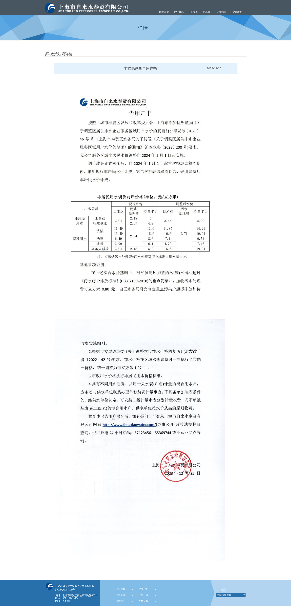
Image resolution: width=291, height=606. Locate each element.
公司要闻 (120, 594)
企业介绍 (143, 588)
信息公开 (143, 594)
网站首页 (164, 11)
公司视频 (120, 588)
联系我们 (222, 11)
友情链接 (237, 11)
